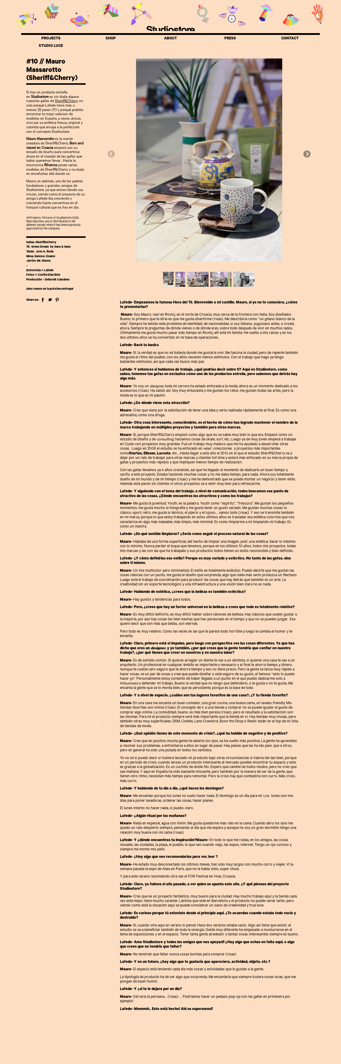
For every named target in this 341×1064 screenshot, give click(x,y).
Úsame (50, 256)
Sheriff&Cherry (66, 101)
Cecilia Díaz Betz (49, 275)
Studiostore (170, 29)
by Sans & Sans (60, 247)
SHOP (111, 39)
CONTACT (290, 39)
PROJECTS (51, 39)
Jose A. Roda (44, 252)
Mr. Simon (43, 261)
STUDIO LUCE (51, 46)
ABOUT (170, 39)
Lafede (48, 270)
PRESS (230, 39)
